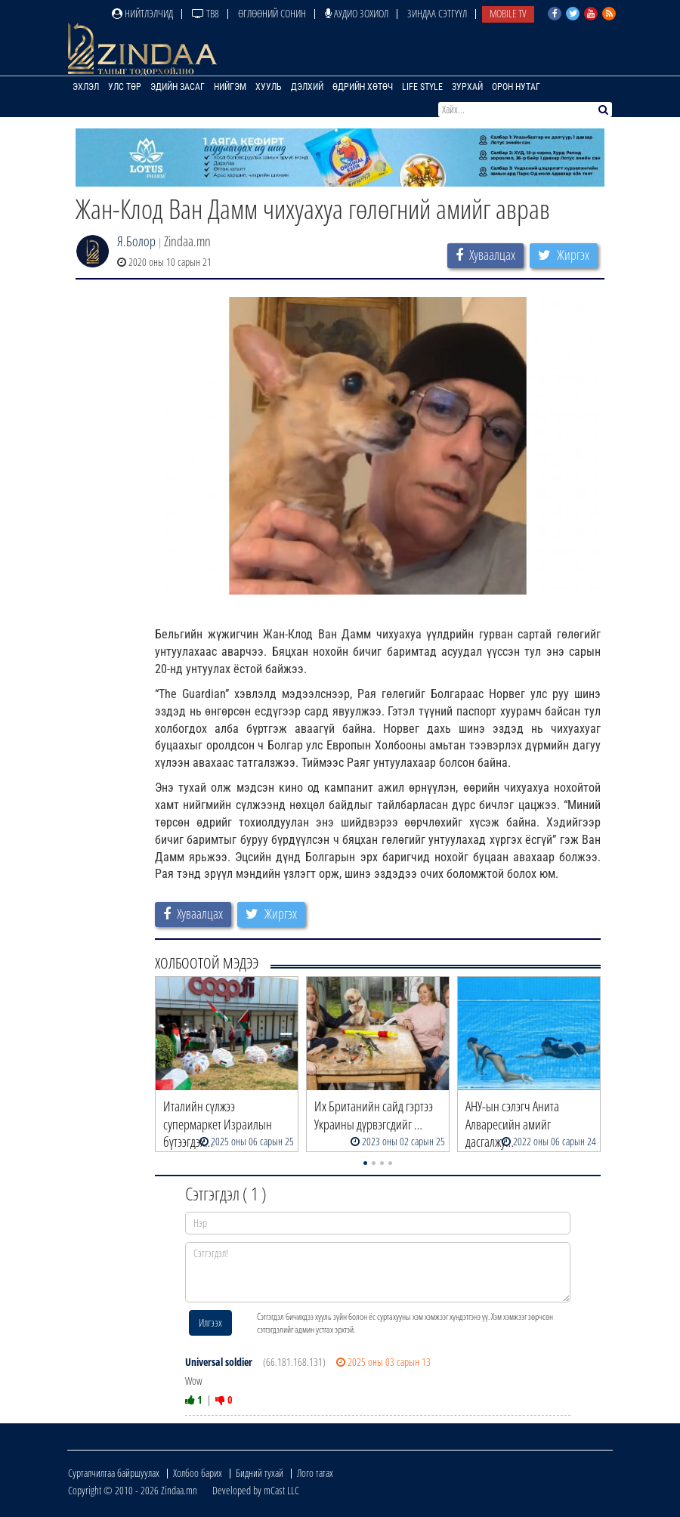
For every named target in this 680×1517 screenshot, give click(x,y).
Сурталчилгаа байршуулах (113, 1473)
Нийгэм (230, 87)
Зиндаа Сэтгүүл (437, 13)
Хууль (268, 87)
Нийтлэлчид (142, 13)
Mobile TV (508, 13)
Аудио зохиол (356, 13)
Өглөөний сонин (272, 13)
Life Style (422, 87)
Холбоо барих (197, 1473)
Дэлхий (307, 87)
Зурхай (467, 87)
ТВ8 (205, 13)
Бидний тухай (259, 1473)
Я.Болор (136, 241)
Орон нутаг (516, 87)
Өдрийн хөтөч (362, 87)
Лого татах (315, 1473)
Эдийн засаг (177, 87)
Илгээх (210, 1322)
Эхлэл (86, 87)
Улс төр (124, 87)
